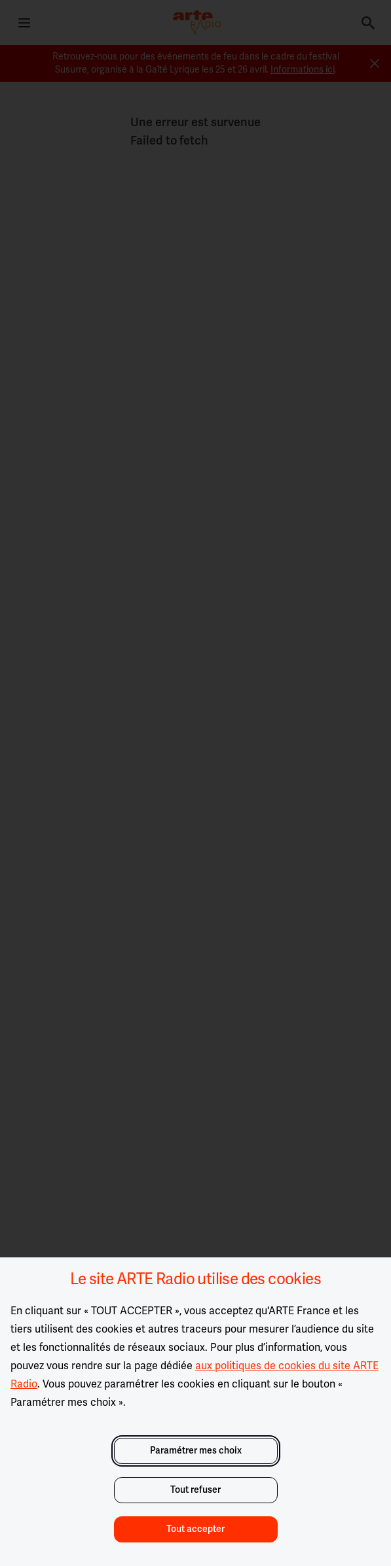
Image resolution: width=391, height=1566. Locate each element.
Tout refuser (195, 1489)
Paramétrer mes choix (196, 1450)
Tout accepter (195, 1529)
